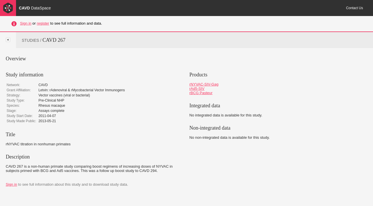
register (43, 23)
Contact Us (354, 8)
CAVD (35, 8)
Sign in (25, 23)
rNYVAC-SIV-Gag (204, 84)
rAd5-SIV (197, 88)
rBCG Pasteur (201, 93)
